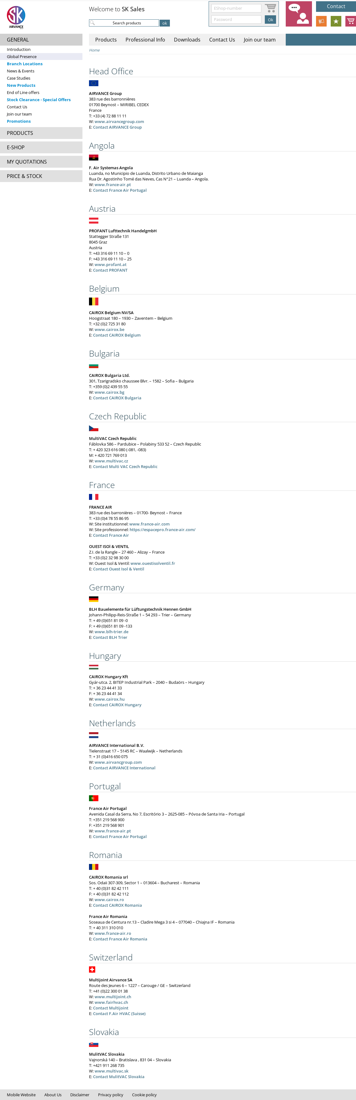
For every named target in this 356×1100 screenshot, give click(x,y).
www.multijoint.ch (113, 996)
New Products (21, 85)
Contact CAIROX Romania (117, 905)
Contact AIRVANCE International (124, 768)
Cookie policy (144, 1095)
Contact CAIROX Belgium (117, 335)
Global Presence (22, 56)
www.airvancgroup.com (118, 762)
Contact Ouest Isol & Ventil (118, 569)
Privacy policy (110, 1095)
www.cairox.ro (109, 899)
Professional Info (145, 39)
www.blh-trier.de (111, 631)
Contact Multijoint (110, 1008)
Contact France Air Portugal (120, 190)
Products (106, 39)
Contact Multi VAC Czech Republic (125, 466)
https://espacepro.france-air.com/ (162, 529)
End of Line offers (23, 92)
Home (94, 50)
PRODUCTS (20, 133)
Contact (336, 6)
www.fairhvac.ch (111, 1002)
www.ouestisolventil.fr (153, 563)
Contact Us (17, 107)
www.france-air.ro (113, 933)
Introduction (19, 49)
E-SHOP (16, 147)
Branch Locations (24, 64)
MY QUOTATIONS (27, 161)
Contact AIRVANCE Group (117, 127)
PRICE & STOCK (24, 176)
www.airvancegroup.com (119, 121)
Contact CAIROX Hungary (117, 705)
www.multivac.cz (111, 461)
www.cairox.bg (109, 392)
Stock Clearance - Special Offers (39, 99)
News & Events (20, 71)
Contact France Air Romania (120, 939)
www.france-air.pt (113, 184)
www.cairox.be (109, 329)
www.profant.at (110, 264)
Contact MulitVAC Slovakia (119, 1076)
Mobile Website (21, 1095)
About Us (53, 1095)
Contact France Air (111, 535)
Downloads (187, 39)
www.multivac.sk (111, 1071)
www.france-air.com (149, 524)
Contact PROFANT (110, 270)
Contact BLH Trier (110, 637)
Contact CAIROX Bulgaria (117, 398)
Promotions (19, 121)
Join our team (19, 114)
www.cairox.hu (110, 699)
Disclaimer (79, 1095)
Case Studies (18, 78)
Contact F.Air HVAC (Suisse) (119, 1013)
